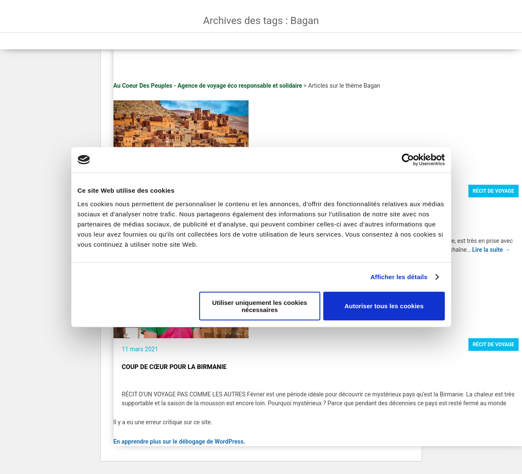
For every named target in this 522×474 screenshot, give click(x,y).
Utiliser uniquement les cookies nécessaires (259, 306)
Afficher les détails (399, 276)
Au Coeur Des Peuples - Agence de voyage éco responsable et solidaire (208, 85)
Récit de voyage (493, 191)
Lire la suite (491, 249)
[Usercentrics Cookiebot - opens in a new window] (408, 160)
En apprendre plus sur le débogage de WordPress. (180, 441)
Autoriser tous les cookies (384, 306)
